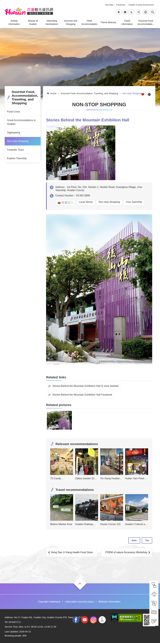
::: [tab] (1, 1)
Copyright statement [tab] (49, 601)
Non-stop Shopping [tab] (17, 141)
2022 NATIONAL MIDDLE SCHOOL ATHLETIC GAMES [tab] (102, 619)
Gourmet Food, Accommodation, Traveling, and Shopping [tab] (146, 23)
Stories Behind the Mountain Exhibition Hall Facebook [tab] (82, 394)
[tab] (153, 585)
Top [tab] (147, 540)
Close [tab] (152, 12)
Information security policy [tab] (79, 601)
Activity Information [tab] (14, 22)
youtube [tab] (84, 619)
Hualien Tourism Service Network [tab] (29, 11)
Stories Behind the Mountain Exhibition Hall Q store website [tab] (85, 386)
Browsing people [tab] (13, 635)
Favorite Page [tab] (143, 94)
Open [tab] (80, 584)
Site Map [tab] (109, 5)
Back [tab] (134, 540)
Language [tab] (145, 12)
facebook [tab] (76, 619)
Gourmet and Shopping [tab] (70, 22)
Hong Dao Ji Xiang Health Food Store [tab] (72, 552)
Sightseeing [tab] (13, 132)
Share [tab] (138, 12)
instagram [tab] (93, 619)
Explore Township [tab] (17, 158)
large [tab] (131, 12)
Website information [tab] (110, 601)
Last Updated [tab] (11, 631)
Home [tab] (53, 93)
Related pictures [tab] (58, 405)
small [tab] (118, 12)
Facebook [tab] (120, 5)
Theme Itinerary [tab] (108, 22)
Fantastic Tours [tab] (15, 149)
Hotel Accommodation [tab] (89, 22)
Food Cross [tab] (13, 111)
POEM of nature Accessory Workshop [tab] (126, 552)
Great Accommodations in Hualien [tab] (21, 122)
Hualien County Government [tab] (141, 5)
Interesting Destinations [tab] (52, 22)
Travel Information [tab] (127, 22)
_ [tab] (5, 3)
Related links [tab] (56, 377)
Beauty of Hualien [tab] (33, 22)
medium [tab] (125, 12)
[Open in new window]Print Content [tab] (149, 94)
